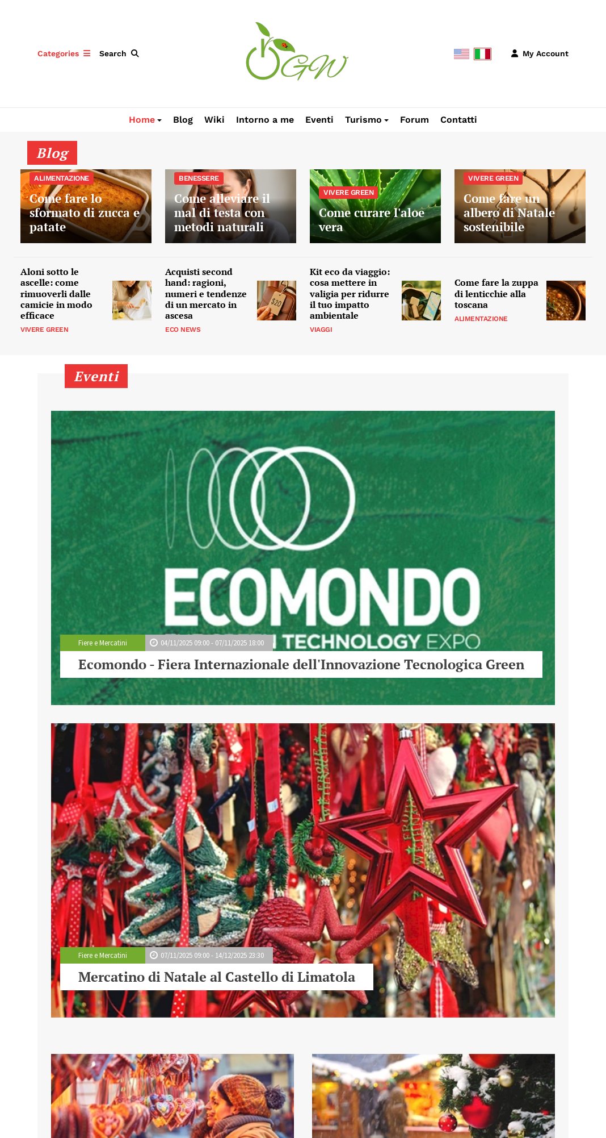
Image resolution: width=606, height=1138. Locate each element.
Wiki (214, 119)
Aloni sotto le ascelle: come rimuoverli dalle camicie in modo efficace (56, 293)
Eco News (182, 329)
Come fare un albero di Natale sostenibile (520, 206)
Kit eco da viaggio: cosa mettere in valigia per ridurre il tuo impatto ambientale (350, 293)
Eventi (319, 119)
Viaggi (321, 329)
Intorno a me (265, 119)
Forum (414, 119)
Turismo (363, 119)
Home (142, 119)
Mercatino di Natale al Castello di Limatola (216, 977)
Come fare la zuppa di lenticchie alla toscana (496, 293)
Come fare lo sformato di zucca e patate (86, 206)
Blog (183, 119)
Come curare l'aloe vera (375, 206)
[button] (121, 53)
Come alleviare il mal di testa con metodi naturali (230, 206)
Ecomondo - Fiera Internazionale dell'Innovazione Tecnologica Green (301, 664)
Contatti (458, 119)
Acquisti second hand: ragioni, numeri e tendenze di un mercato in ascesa (206, 293)
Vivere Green (44, 329)
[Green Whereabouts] (297, 52)
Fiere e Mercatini (102, 642)
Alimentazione (481, 318)
